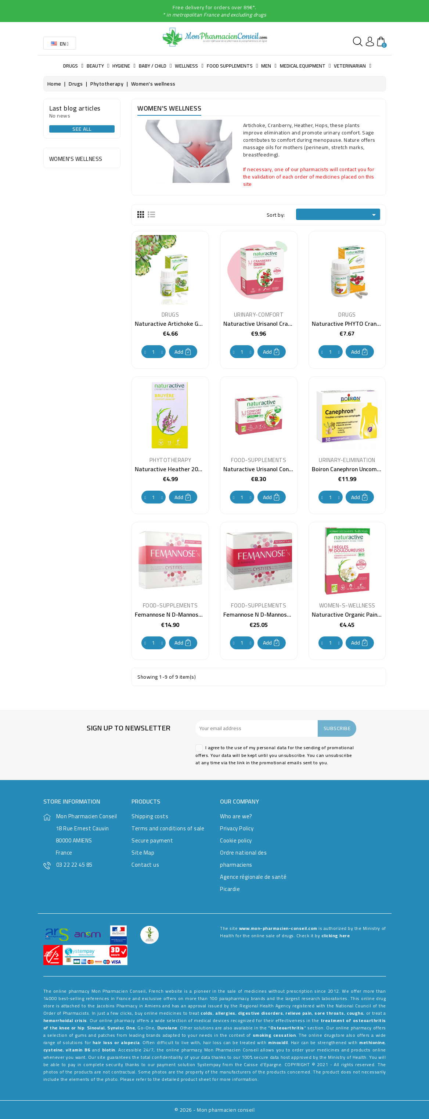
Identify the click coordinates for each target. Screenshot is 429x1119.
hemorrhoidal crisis (65, 1020)
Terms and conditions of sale (167, 828)
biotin (108, 1050)
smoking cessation (274, 1035)
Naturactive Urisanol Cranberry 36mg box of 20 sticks (293, 323)
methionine (372, 1042)
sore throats (329, 1013)
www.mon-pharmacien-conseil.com (278, 928)
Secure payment (152, 840)
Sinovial (96, 1028)
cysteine (53, 1050)
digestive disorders (260, 1013)
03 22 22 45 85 (74, 864)
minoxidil (278, 1042)
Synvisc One (121, 1028)
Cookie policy (236, 840)
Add (183, 352)
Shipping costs (149, 816)
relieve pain (298, 1013)
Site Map (142, 852)
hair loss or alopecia (116, 1042)
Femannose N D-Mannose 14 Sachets (183, 614)
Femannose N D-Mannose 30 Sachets (272, 614)
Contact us (145, 864)
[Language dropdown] (59, 43)
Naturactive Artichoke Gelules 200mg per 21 (193, 323)
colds (207, 1013)
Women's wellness (75, 159)
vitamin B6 (78, 1050)
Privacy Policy (236, 828)
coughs (355, 1013)
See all (81, 129)
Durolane (167, 1028)
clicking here (335, 935)
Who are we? (236, 816)
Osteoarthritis (287, 1028)
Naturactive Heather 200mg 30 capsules (188, 468)
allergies (225, 1013)
